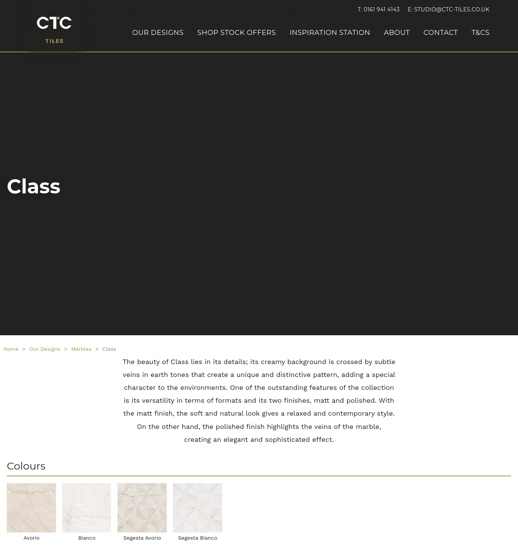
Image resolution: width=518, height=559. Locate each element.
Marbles (81, 349)
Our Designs (158, 32)
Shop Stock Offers (236, 32)
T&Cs (480, 32)
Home (11, 349)
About (397, 32)
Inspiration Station (330, 32)
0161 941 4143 (382, 9)
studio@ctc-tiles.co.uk (452, 9)
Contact (441, 32)
